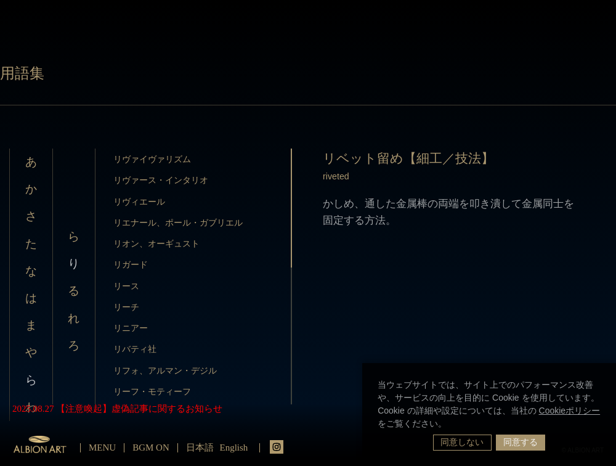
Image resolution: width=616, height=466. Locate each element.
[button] (451, 425)
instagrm (276, 447)
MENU (102, 447)
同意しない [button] (462, 442)
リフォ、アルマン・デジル (165, 370)
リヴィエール (139, 201)
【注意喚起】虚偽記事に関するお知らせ (139, 409)
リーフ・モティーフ (152, 391)
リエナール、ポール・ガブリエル (178, 222)
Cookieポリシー (570, 410)
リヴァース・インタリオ (160, 180)
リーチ (126, 307)
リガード (130, 264)
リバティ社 (134, 349)
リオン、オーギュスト (156, 243)
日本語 (200, 447)
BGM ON (150, 447)
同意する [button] (520, 442)
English (234, 447)
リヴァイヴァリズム (152, 159)
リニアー (130, 328)
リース (126, 286)
